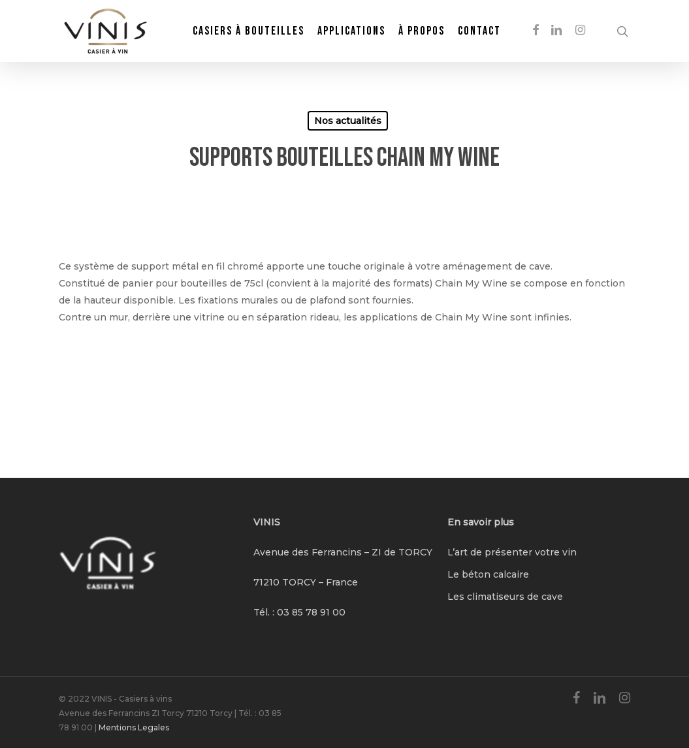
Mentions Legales (134, 727)
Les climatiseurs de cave (505, 596)
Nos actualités (347, 121)
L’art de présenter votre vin (512, 552)
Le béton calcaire (488, 574)
